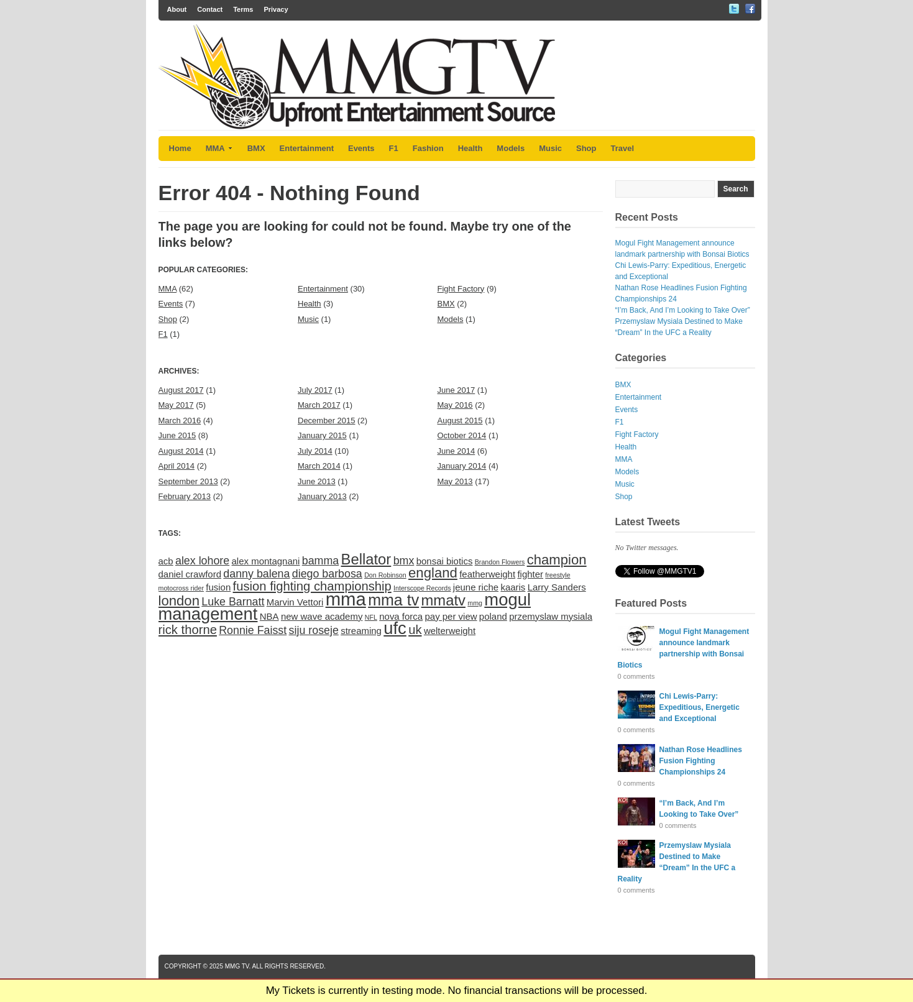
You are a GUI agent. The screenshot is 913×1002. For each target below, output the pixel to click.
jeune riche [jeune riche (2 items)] (475, 587)
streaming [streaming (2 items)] (361, 630)
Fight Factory (461, 288)
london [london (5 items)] (179, 601)
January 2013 (322, 496)
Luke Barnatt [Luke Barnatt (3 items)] (232, 601)
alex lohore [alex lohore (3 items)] (202, 560)
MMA (219, 148)
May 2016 (455, 405)
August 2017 (181, 390)
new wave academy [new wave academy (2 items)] (321, 616)
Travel (623, 148)
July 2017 (315, 390)
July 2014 (315, 451)
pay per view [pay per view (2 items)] (450, 616)
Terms (243, 9)
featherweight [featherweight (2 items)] (487, 574)
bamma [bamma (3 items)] (320, 560)
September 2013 (188, 481)
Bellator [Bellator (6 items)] (366, 559)
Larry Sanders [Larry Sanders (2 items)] (557, 587)
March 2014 (319, 466)
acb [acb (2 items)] (165, 561)
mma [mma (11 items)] (346, 599)
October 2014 (462, 435)
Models (511, 148)
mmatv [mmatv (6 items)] (443, 600)
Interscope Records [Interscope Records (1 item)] (422, 588)
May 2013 (455, 481)
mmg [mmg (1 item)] (474, 603)
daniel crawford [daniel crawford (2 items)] (190, 574)
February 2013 (184, 496)
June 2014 (456, 451)
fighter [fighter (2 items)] (530, 574)
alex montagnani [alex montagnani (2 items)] (266, 561)
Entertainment (307, 148)
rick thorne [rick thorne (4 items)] (187, 630)
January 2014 (462, 466)
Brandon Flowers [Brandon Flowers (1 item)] (500, 562)
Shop (586, 148)
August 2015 (460, 420)
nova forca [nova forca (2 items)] (401, 616)
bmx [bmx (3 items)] (404, 560)
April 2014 (176, 466)
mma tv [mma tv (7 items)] (393, 600)
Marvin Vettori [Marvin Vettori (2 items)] (295, 602)
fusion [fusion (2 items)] (218, 587)
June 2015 (177, 435)
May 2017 (176, 405)
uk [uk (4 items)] (414, 630)
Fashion (428, 148)
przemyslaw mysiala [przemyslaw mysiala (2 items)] (550, 616)
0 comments (636, 676)
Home (180, 148)
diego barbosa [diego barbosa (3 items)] (327, 574)
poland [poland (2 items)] (493, 616)
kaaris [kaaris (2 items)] (512, 587)
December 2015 (327, 420)
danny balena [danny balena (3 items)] (256, 574)
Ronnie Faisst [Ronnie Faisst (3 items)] (253, 630)
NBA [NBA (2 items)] (269, 616)
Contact (210, 9)
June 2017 (456, 390)
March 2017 (319, 405)
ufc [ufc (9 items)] (394, 628)
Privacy (276, 9)
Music (550, 148)
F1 (393, 148)
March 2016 (179, 420)
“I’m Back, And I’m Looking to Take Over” (682, 310)
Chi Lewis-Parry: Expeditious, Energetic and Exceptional (699, 707)
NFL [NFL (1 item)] (371, 617)
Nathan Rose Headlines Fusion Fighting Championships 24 (700, 760)
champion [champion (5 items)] (557, 560)
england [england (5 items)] (432, 573)
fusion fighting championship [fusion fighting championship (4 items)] (312, 586)
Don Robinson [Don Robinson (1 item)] (385, 575)
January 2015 (322, 435)
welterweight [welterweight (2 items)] (449, 630)
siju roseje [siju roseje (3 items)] (314, 630)
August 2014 (181, 451)
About (177, 9)
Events (361, 148)
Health (470, 148)
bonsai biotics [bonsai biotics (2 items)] (444, 561)
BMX (256, 148)
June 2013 (317, 481)
